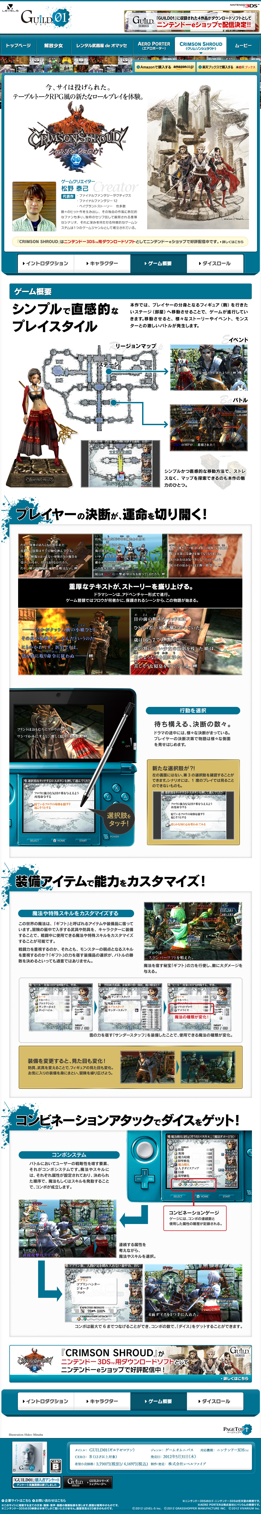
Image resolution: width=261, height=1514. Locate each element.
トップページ (18, 46)
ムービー (243, 46)
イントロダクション (45, 264)
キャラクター (102, 264)
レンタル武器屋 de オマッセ (102, 46)
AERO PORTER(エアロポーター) (154, 46)
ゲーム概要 (158, 264)
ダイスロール (216, 264)
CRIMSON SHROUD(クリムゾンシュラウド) (201, 46)
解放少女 (53, 46)
